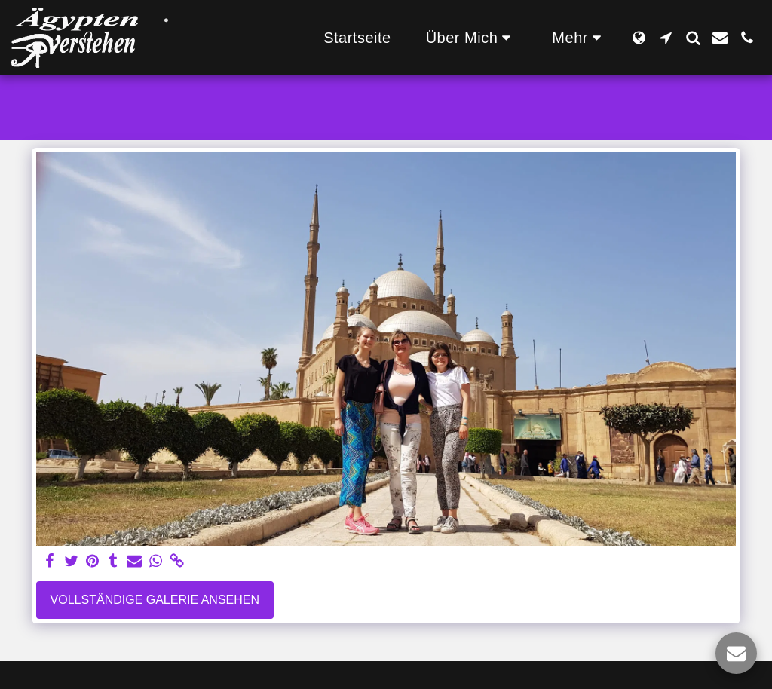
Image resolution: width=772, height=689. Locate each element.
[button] (472, 38)
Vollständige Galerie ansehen (155, 599)
